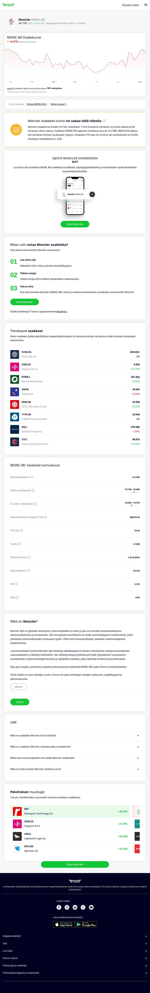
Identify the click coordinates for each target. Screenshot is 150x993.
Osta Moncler (75, 224)
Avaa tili (10, 88)
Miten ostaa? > (59, 104)
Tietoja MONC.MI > (37, 104)
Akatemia (61, 311)
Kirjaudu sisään (130, 4)
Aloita (19, 702)
